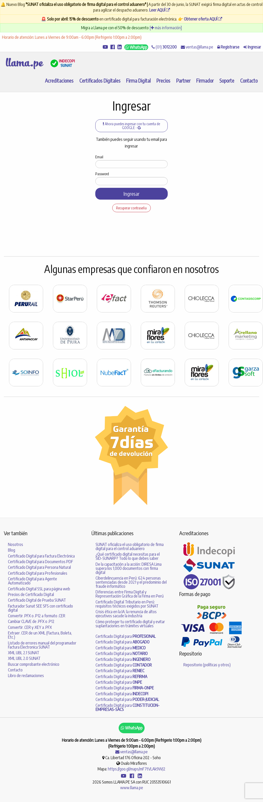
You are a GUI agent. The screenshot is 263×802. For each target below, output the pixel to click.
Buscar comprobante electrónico (33, 664)
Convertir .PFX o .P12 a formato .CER (36, 615)
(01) (164, 47)
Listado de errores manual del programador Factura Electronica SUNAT (42, 645)
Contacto (249, 80)
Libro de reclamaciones (26, 675)
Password (102, 174)
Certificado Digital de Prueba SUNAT (37, 600)
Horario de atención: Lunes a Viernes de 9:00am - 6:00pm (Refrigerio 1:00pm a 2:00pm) (72, 37)
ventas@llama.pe (197, 47)
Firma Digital (138, 80)
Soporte (226, 80)
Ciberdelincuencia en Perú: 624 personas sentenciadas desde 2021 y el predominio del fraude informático (131, 582)
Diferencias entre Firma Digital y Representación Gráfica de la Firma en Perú (130, 594)
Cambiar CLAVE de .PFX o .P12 (31, 621)
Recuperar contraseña (131, 208)
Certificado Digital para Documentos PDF (40, 561)
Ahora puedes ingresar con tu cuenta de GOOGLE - (131, 125)
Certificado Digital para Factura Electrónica (41, 556)
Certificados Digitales (99, 80)
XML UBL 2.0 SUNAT (24, 658)
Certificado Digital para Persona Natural (39, 567)
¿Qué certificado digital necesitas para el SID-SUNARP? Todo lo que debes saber (128, 556)
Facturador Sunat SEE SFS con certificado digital (40, 608)
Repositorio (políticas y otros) (207, 664)
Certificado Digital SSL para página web (39, 588)
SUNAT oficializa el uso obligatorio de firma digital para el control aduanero (130, 546)
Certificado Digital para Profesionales (37, 573)
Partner (183, 80)
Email (99, 157)
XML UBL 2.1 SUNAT (23, 652)
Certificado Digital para (126, 636)
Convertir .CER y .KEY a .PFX (30, 627)
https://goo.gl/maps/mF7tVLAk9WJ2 (136, 768)
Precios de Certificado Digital (31, 594)
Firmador (205, 80)
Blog (11, 550)
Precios (163, 80)
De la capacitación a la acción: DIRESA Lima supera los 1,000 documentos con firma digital (129, 568)
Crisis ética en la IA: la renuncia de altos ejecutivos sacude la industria (126, 613)
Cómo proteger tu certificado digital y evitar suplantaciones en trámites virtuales (130, 623)
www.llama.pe (131, 787)
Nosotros (15, 544)
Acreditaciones (59, 80)
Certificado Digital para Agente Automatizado (32, 580)
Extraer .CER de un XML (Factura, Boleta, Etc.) (40, 635)
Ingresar (131, 193)
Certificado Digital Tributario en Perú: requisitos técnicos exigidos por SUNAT (127, 604)
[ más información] (165, 27)
